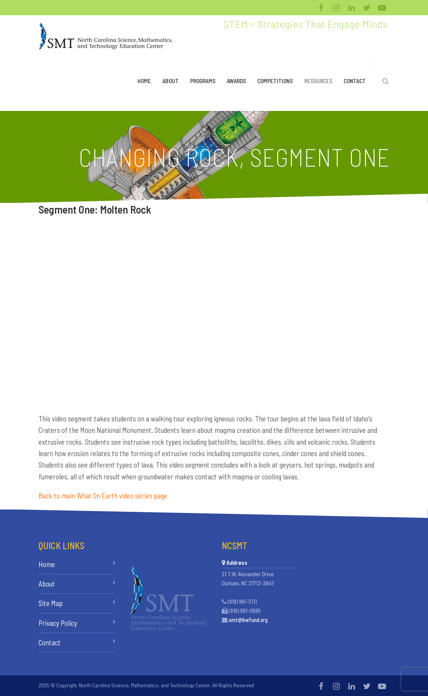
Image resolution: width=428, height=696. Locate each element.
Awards (236, 80)
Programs (202, 80)
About (170, 80)
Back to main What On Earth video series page (103, 495)
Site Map (51, 603)
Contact (355, 80)
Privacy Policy (58, 623)
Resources (318, 80)
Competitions (275, 80)
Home (144, 80)
